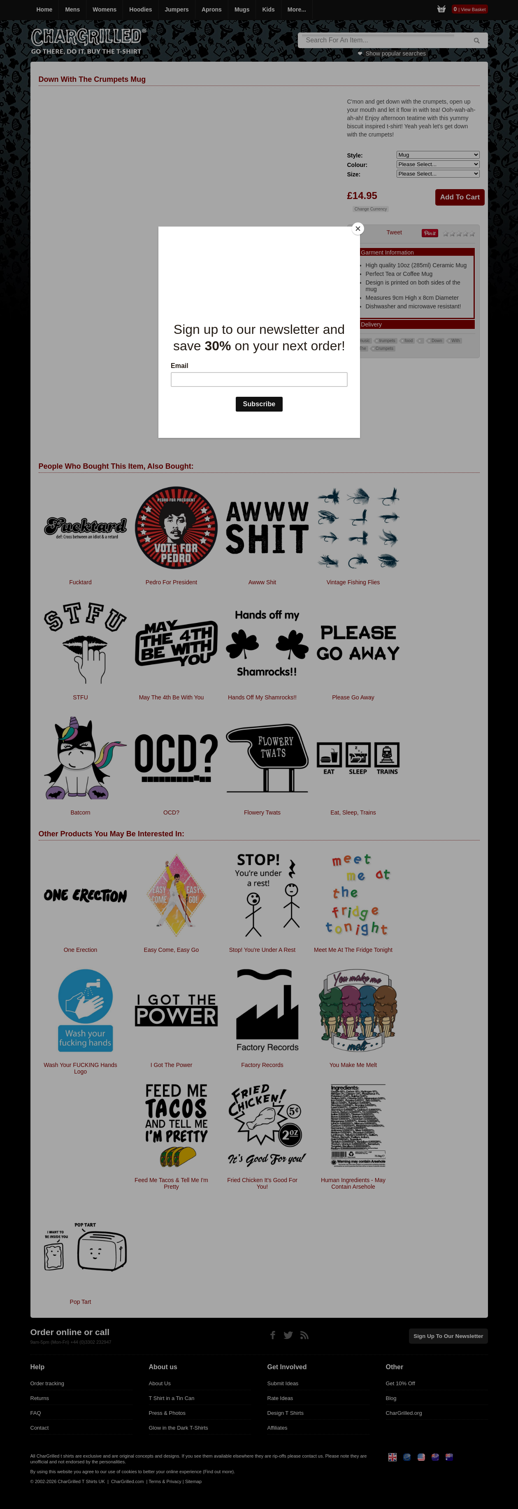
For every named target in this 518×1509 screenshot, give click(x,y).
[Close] (358, 228)
